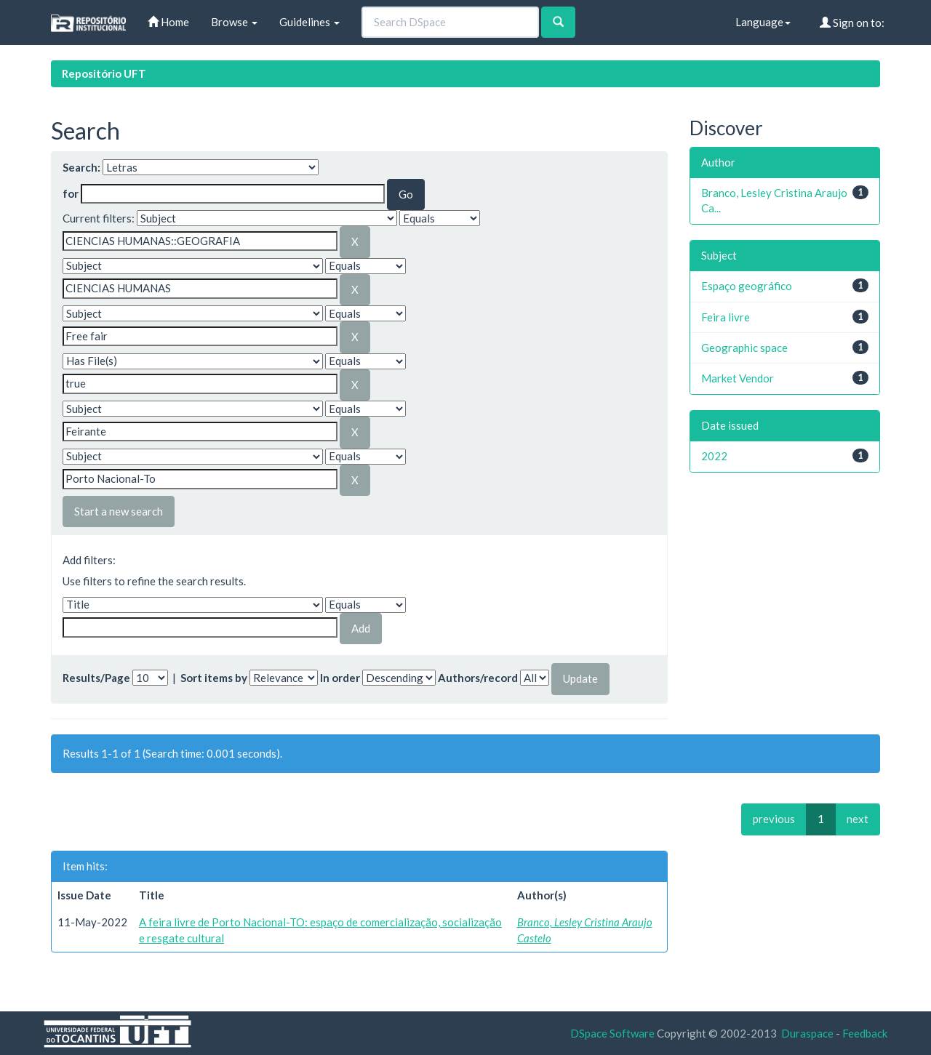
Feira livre (725, 317)
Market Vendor (737, 378)
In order (340, 677)
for (71, 193)
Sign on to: (852, 22)
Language (763, 21)
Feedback (864, 1033)
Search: (81, 167)
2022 (714, 455)
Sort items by (213, 677)
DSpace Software (612, 1033)
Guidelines (309, 21)
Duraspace (807, 1033)
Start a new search (118, 511)
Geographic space (744, 347)
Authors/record (478, 677)
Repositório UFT (104, 73)
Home (168, 21)
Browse (234, 21)
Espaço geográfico (746, 285)
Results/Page (96, 677)
